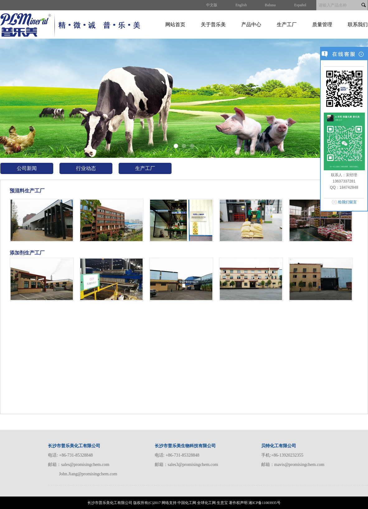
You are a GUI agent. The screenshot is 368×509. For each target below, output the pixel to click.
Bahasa (270, 5)
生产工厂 (287, 24)
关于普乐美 (213, 24)
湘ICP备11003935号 (264, 503)
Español (300, 5)
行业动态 (86, 168)
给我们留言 (347, 202)
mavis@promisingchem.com (299, 464)
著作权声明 (238, 503)
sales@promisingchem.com (85, 464)
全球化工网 (206, 503)
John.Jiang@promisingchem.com (88, 474)
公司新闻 (27, 168)
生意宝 (222, 503)
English (241, 5)
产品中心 (251, 24)
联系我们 (358, 24)
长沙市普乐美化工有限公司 (109, 503)
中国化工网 (186, 503)
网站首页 (175, 24)
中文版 (211, 5)
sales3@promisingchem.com (193, 464)
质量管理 (322, 24)
